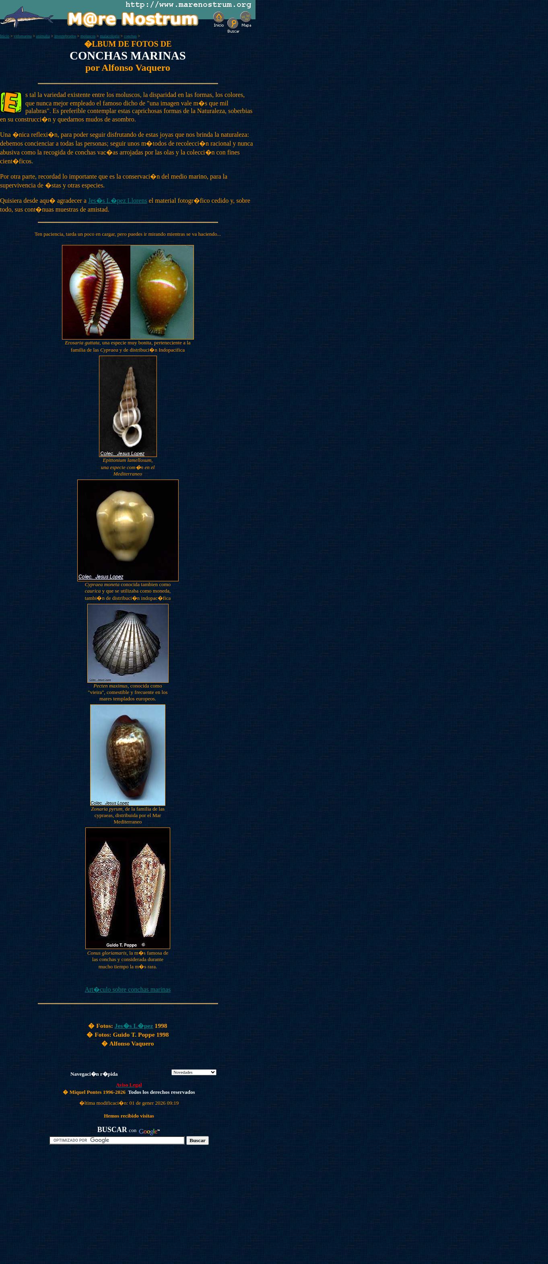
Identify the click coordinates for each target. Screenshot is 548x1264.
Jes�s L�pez (134, 1025)
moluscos (88, 36)
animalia (43, 36)
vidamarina (23, 36)
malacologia (109, 36)
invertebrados (65, 36)
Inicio (4, 36)
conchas (130, 36)
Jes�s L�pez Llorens (117, 200)
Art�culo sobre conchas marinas (128, 989)
